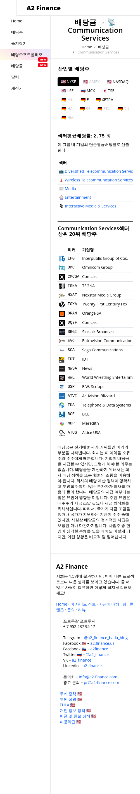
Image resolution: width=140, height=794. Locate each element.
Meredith (90, 423)
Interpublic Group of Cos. (105, 258)
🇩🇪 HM (67, 117)
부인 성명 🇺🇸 (71, 699)
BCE (71, 414)
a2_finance (81, 660)
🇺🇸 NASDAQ (118, 81)
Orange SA (91, 313)
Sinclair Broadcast (98, 331)
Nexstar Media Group (101, 295)
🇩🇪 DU (123, 108)
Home (87, 46)
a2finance (99, 648)
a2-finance (92, 665)
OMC (71, 267)
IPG (71, 258)
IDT (71, 359)
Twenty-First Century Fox (104, 304)
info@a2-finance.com (98, 676)
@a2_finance (97, 654)
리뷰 (82, 609)
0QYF (72, 322)
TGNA (72, 286)
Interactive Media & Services (90, 206)
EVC (71, 340)
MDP (71, 423)
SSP (71, 386)
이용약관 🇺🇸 (70, 721)
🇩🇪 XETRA (104, 99)
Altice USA (91, 432)
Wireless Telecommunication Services (99, 180)
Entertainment (78, 197)
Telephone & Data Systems (106, 405)
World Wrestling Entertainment (110, 377)
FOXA (72, 304)
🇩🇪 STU (104, 108)
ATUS (72, 432)
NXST (72, 295)
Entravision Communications (108, 340)
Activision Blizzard (98, 395)
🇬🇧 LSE (67, 90)
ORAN (72, 313)
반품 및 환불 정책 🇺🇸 (78, 716)
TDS (71, 405)
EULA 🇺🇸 (67, 704)
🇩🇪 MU (67, 99)
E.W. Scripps (93, 386)
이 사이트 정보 (83, 604)
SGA (71, 350)
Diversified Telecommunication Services (101, 171)
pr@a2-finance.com (101, 682)
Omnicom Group (97, 267)
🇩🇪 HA (67, 108)
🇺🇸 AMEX (91, 81)
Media (70, 188)
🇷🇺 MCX (88, 90)
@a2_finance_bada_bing (105, 637)
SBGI (72, 332)
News (87, 368)
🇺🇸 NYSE (68, 81)
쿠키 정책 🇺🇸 (71, 693)
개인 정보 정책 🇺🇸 (75, 710)
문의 (71, 609)
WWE (71, 377)
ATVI (72, 396)
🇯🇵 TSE (108, 90)
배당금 (85, 22)
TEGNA (88, 285)
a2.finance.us (102, 643)
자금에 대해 (109, 604)
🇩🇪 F (85, 99)
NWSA (72, 368)
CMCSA (73, 276)
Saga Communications (102, 349)
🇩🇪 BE (85, 108)
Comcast (90, 276)
